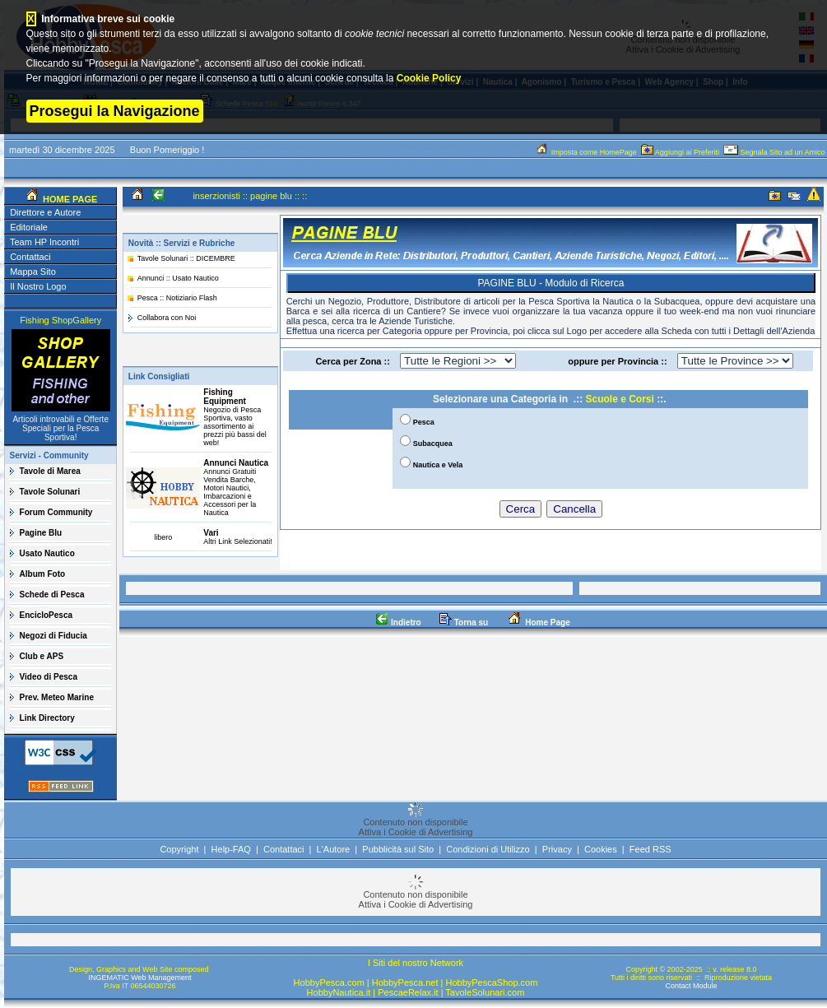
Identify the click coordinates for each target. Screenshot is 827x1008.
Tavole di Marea (50, 471)
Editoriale (29, 227)
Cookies (600, 849)
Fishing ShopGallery (60, 320)
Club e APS (42, 656)
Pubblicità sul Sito (398, 849)
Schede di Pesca (52, 594)
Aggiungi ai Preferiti (681, 152)
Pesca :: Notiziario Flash (177, 298)
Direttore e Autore (45, 212)
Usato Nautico (47, 553)
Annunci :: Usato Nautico (178, 278)
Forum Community (56, 512)
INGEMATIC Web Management (139, 977)
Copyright (179, 849)
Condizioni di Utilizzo (488, 849)
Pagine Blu (41, 532)
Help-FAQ (231, 849)
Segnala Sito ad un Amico (775, 152)
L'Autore (334, 849)
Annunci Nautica (235, 462)
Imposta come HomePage (587, 152)
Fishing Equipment (224, 397)
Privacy (557, 849)
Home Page (537, 622)
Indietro (398, 622)
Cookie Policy (429, 78)
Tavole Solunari (50, 491)
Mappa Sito (33, 271)
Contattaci (30, 257)
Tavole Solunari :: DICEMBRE (186, 258)
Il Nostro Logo (38, 286)
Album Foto (43, 573)
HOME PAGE (68, 199)
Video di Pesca (48, 676)
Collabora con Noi (167, 318)
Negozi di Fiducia (53, 635)
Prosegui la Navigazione (115, 111)
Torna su (463, 622)
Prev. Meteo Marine (57, 697)
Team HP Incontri (44, 242)
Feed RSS (650, 849)
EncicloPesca (46, 615)
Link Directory (47, 717)
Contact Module (691, 986)
